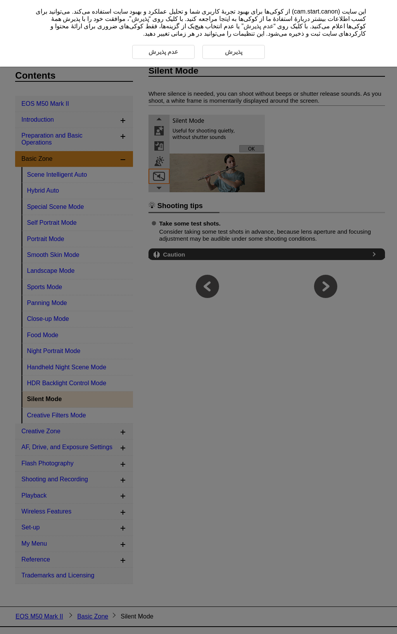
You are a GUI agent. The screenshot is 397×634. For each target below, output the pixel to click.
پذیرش (140, 19)
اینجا (224, 19)
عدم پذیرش (258, 26)
